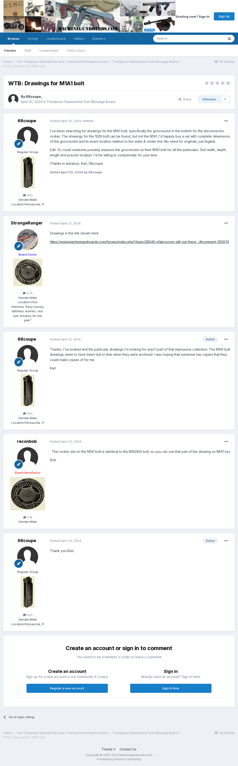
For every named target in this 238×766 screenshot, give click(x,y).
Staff (27, 50)
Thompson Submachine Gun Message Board (81, 102)
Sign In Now (170, 688)
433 (28, 195)
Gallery (79, 38)
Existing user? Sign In (193, 16)
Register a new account (67, 688)
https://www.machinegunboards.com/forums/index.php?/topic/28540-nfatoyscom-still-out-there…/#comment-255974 (139, 242)
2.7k (28, 293)
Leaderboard (49, 50)
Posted (65, 121)
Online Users (76, 50)
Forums (10, 50)
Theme (108, 749)
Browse (13, 41)
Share (185, 99)
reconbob (27, 441)
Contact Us (128, 749)
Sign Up (224, 16)
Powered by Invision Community (119, 759)
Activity (33, 38)
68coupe (33, 97)
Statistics (98, 38)
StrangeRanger (27, 222)
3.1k (27, 517)
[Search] (177, 38)
